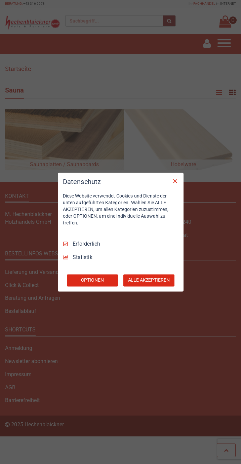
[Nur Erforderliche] (175, 181)
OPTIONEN (92, 280)
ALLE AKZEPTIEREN (149, 280)
